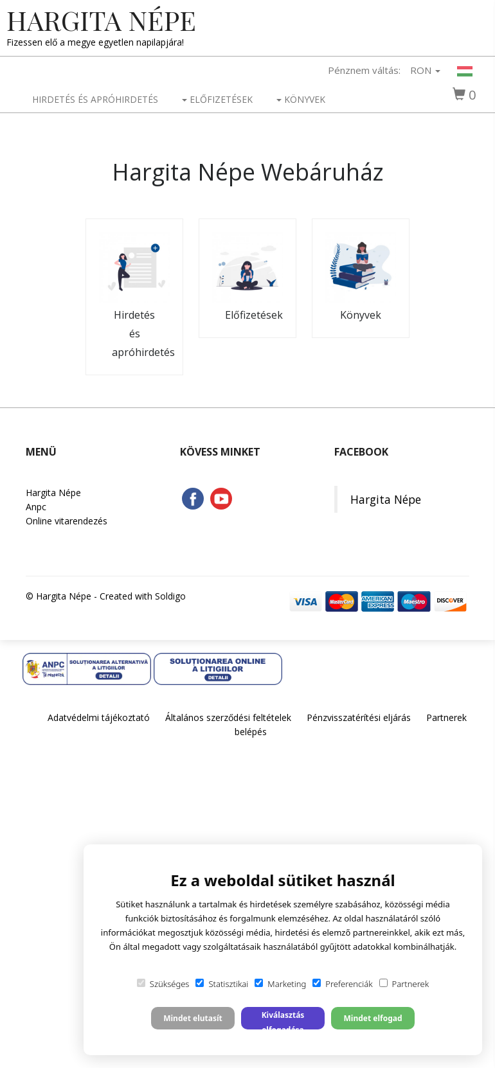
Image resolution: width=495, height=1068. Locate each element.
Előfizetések (217, 99)
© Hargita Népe (58, 596)
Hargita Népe (101, 20)
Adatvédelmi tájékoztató (99, 717)
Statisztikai (221, 984)
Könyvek (300, 99)
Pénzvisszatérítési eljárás (359, 717)
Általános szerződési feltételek (228, 717)
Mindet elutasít (192, 1018)
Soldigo (170, 596)
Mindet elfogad (372, 1018)
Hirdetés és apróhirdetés (95, 99)
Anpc (36, 507)
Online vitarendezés (66, 521)
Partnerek (404, 984)
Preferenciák (342, 984)
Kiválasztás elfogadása (283, 1019)
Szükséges (163, 984)
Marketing (280, 984)
